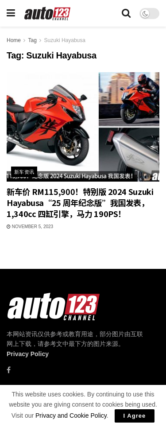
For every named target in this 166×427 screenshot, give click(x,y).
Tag (32, 40)
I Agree (135, 415)
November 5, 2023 (30, 226)
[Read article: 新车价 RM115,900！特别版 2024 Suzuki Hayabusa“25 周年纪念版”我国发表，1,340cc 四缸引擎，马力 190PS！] (83, 127)
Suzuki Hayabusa (64, 40)
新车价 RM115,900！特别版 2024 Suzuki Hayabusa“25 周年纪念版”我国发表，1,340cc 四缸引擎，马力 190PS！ (80, 202)
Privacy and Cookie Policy (71, 415)
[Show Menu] (11, 13)
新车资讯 (24, 172)
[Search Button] (126, 13)
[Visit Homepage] (47, 13)
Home (14, 40)
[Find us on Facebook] (9, 370)
